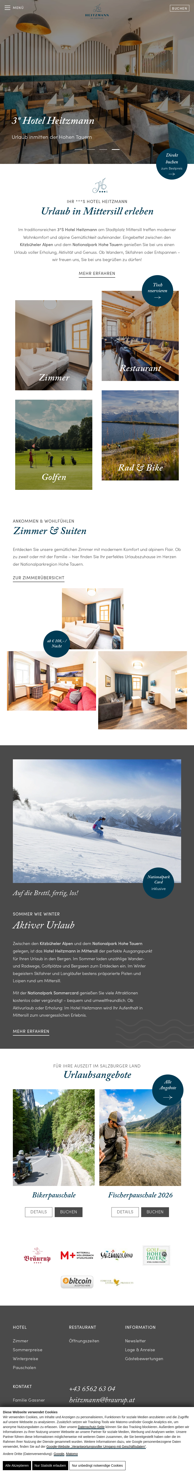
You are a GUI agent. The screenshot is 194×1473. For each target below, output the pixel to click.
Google (59, 1454)
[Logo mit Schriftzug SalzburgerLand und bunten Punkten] (117, 1256)
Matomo (72, 1454)
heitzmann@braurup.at (102, 1400)
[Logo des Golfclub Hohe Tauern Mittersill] (156, 1256)
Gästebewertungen (144, 1358)
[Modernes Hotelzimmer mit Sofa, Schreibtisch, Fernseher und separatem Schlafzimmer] (142, 690)
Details (38, 1212)
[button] (79, 149)
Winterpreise (25, 1358)
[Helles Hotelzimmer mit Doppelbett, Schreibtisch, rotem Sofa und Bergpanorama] (51, 681)
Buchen (179, 8)
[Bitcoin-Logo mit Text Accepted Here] (77, 1283)
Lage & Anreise (140, 1349)
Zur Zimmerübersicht (39, 577)
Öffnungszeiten (84, 1341)
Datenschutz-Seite (91, 1427)
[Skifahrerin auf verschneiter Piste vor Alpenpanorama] (97, 821)
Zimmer (20, 1341)
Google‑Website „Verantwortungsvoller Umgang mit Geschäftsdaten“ (96, 1446)
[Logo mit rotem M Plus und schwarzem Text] (77, 1256)
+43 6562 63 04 (92, 1389)
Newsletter (135, 1341)
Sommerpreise (27, 1349)
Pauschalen (24, 1367)
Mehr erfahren (97, 273)
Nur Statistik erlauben (50, 1465)
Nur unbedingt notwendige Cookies (97, 1465)
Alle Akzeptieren (17, 1465)
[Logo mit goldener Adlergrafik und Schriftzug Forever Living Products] (117, 1283)
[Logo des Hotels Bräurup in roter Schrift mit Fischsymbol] (37, 1256)
